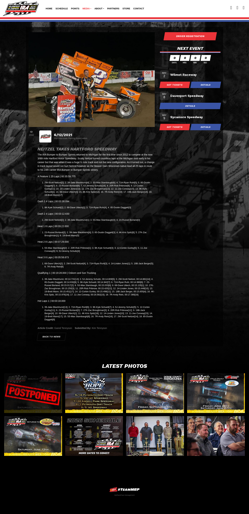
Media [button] (86, 8)
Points (75, 8)
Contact (138, 8)
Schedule (62, 8)
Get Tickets (175, 85)
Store (126, 8)
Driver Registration (190, 36)
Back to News (51, 336)
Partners (113, 8)
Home (49, 8)
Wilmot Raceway (183, 74)
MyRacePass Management (124, 495)
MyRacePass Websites (124, 489)
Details (206, 85)
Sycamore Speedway (186, 117)
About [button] (98, 8)
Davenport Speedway (187, 96)
